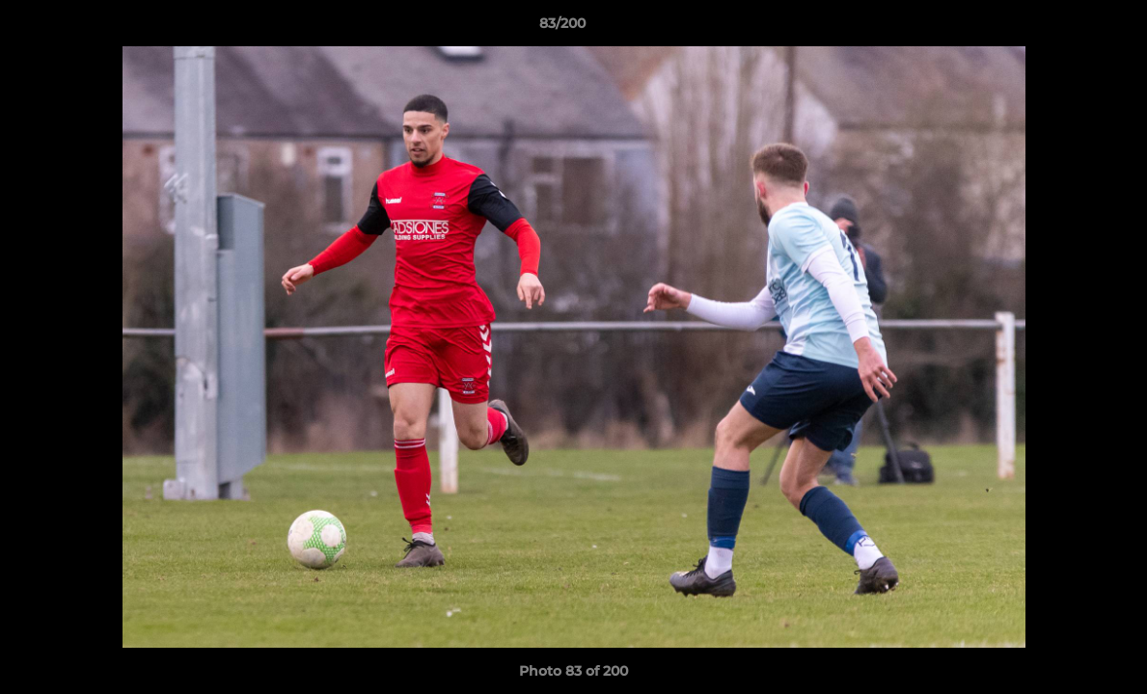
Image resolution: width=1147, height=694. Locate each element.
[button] (1066, 28)
